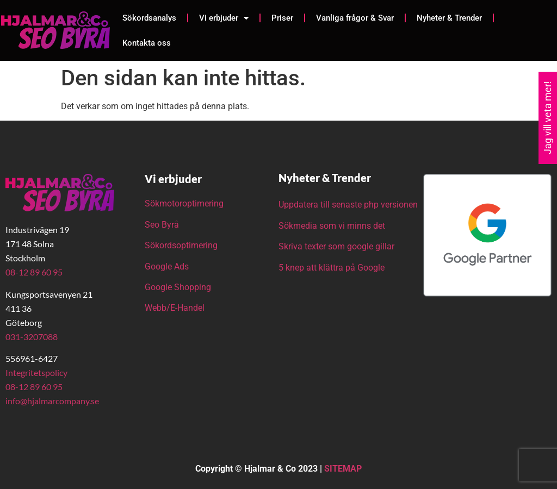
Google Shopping (178, 287)
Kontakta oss (146, 43)
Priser (282, 18)
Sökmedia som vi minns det (331, 226)
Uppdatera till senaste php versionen (348, 204)
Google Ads (167, 266)
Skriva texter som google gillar (336, 246)
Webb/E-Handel (175, 308)
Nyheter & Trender (449, 18)
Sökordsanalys (149, 18)
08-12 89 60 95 (34, 272)
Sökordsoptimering (182, 245)
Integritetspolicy (36, 372)
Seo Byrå (163, 225)
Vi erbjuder (224, 18)
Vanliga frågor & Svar (355, 18)
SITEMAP (343, 468)
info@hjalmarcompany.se (52, 401)
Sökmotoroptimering (184, 203)
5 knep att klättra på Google (331, 267)
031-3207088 (31, 336)
